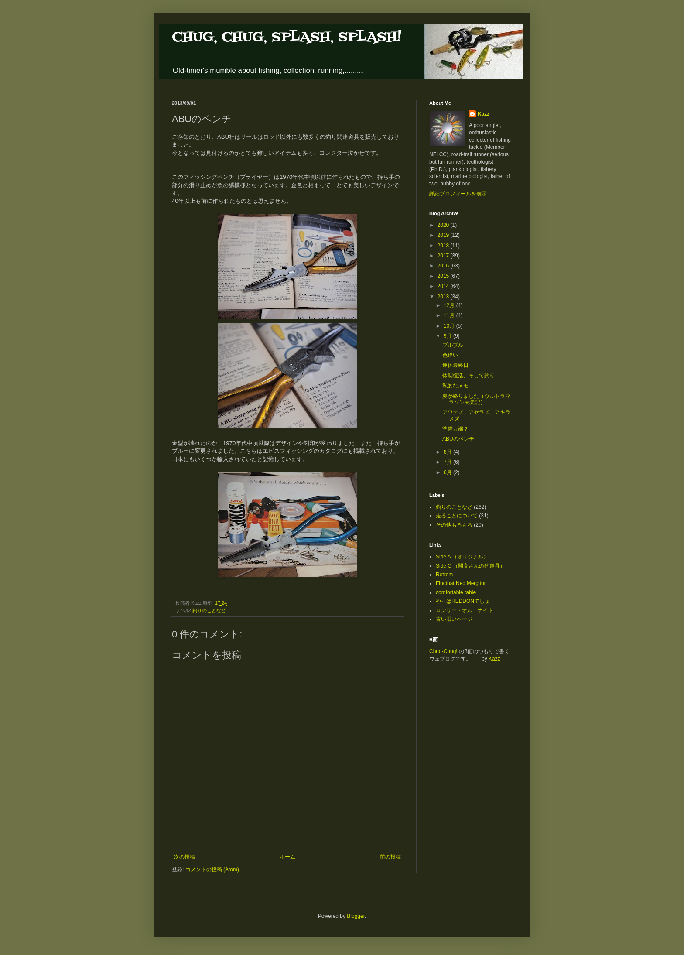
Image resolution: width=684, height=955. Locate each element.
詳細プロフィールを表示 (458, 194)
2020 (444, 225)
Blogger (356, 916)
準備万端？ (455, 429)
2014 (444, 286)
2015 (444, 276)
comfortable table (456, 592)
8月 (448, 452)
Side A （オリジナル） (462, 557)
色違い (450, 355)
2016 (444, 266)
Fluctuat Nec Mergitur (461, 583)
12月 (450, 305)
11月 (450, 315)
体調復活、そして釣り (468, 376)
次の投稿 (184, 857)
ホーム (287, 857)
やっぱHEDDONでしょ (463, 601)
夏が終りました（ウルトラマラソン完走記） (476, 399)
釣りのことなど (209, 610)
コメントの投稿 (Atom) (212, 869)
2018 (444, 246)
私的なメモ (455, 386)
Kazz (483, 114)
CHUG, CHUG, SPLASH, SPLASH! (286, 37)
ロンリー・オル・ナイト (464, 610)
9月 (448, 336)
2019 (444, 235)
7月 (448, 462)
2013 (444, 297)
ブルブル (452, 345)
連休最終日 (455, 365)
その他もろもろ (454, 525)
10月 (450, 326)
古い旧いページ (454, 619)
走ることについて (457, 516)
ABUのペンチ (458, 439)
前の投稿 (390, 857)
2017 (444, 256)
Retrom (444, 575)
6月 (448, 472)
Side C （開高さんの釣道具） (470, 566)
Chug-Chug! (443, 651)
